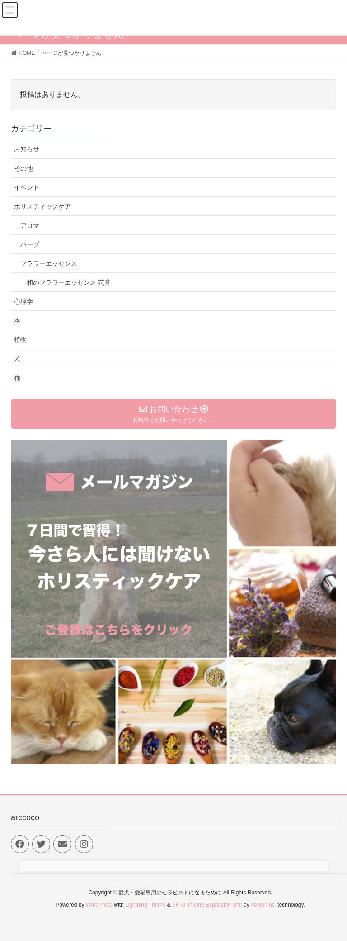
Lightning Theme (145, 905)
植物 (20, 339)
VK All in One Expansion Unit (207, 905)
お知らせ (26, 149)
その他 (23, 168)
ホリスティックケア (42, 206)
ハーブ (29, 244)
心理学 (23, 301)
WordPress (99, 905)
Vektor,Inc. (263, 905)
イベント (26, 187)
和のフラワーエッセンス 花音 (69, 282)
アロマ (29, 225)
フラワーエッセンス (48, 263)
